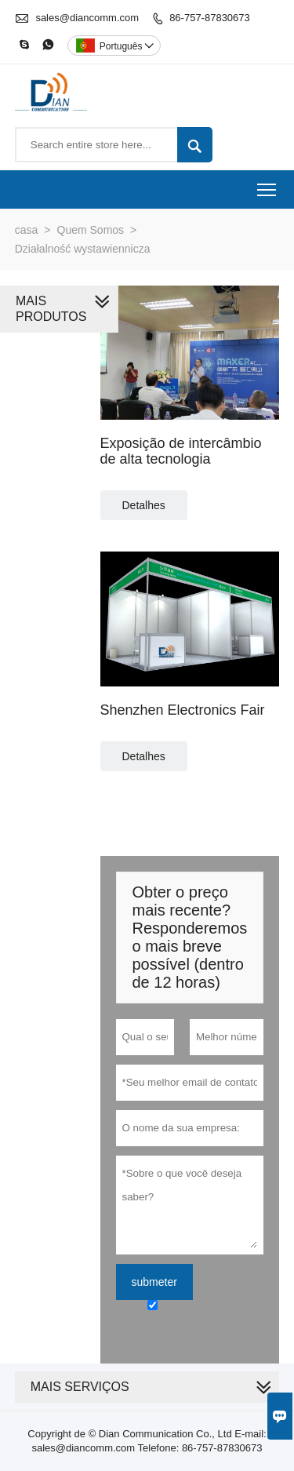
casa (26, 230)
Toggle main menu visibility (267, 184)
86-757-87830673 (209, 18)
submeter (154, 1282)
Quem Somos (91, 230)
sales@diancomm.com (87, 18)
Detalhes (143, 505)
